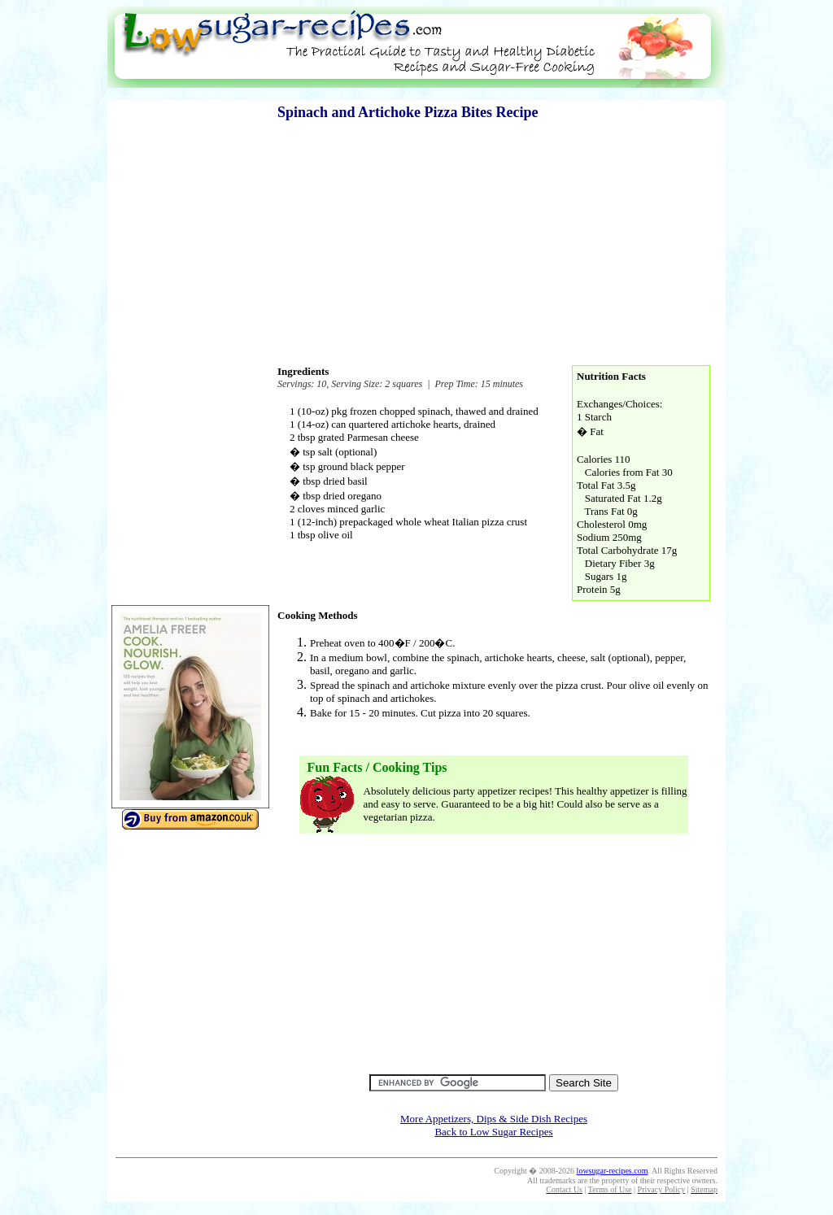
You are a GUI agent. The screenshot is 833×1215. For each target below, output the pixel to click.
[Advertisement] (416, 94)
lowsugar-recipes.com (612, 1170)
